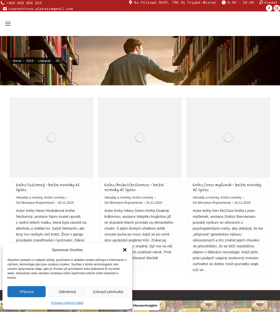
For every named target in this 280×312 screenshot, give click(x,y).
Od (35, 202)
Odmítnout (67, 292)
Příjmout (27, 292)
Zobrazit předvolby (108, 292)
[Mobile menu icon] (8, 24)
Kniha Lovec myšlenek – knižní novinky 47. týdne (227, 187)
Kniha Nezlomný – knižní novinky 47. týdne (48, 187)
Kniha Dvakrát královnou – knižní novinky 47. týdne (134, 187)
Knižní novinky (54, 197)
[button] (124, 249)
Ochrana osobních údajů (67, 303)
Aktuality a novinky (29, 197)
